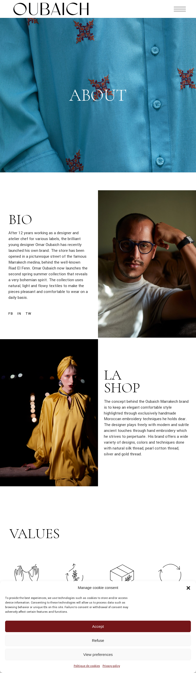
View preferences (98, 654)
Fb (10, 313)
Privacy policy (111, 666)
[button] (188, 588)
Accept (98, 626)
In (19, 313)
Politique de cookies (87, 666)
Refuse (98, 640)
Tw (28, 313)
